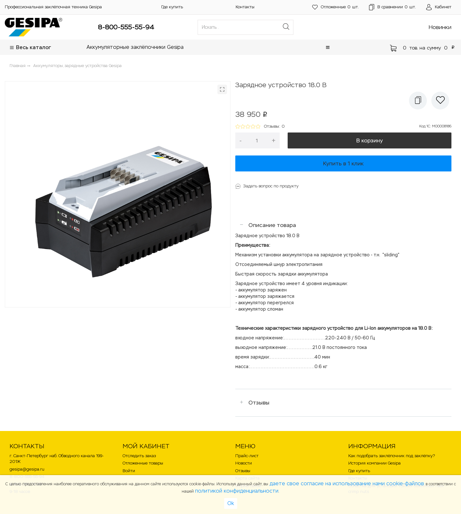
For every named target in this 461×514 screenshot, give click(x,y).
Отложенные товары (143, 463)
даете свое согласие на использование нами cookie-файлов (347, 483)
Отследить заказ (139, 455)
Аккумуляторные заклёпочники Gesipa (135, 47)
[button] (327, 47)
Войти (129, 470)
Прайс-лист (247, 455)
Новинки (440, 27)
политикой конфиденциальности (236, 491)
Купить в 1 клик (343, 163)
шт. (335, 7)
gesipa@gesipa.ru (27, 469)
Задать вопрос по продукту (271, 186)
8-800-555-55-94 (126, 27)
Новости (243, 463)
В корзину (369, 140)
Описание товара (272, 225)
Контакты (245, 7)
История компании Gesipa (374, 463)
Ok (230, 503)
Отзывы (258, 402)
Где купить (172, 7)
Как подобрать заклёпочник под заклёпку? (391, 455)
